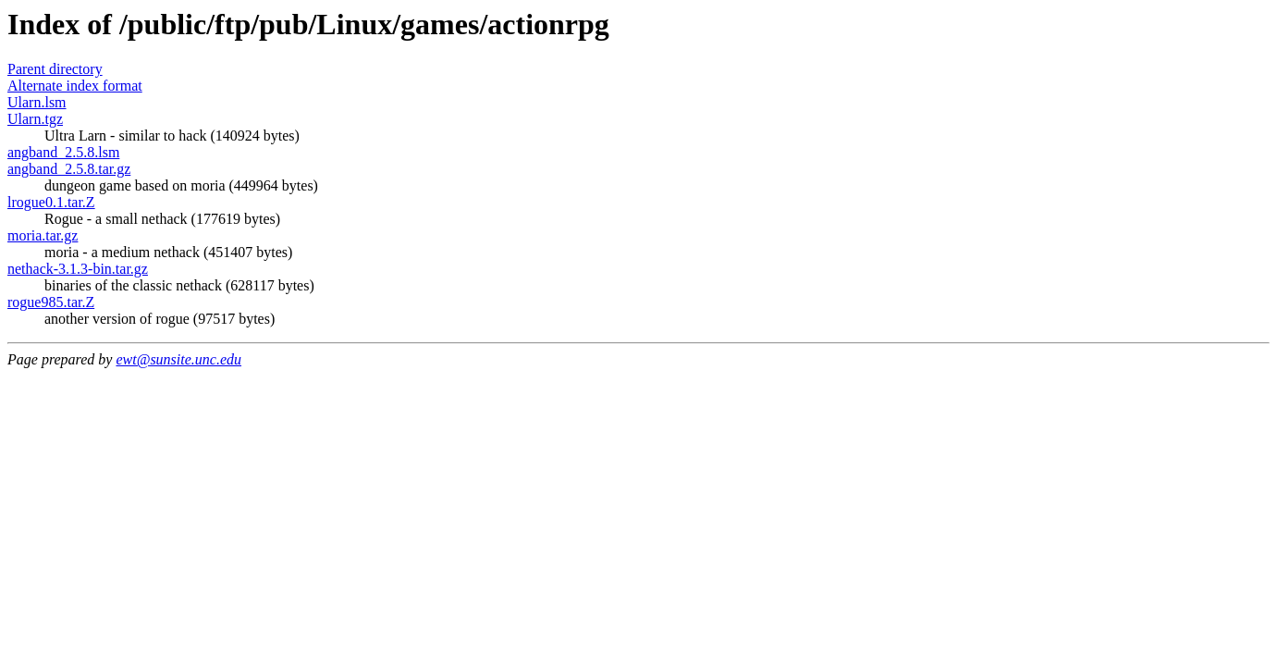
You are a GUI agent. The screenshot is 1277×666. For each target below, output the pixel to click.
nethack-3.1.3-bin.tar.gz (77, 269)
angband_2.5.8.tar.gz (68, 169)
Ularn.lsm (37, 102)
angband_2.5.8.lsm (63, 152)
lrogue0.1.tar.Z (51, 202)
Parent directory (55, 69)
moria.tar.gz (42, 235)
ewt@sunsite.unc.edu (178, 359)
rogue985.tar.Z (50, 302)
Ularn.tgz (35, 119)
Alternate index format (74, 85)
